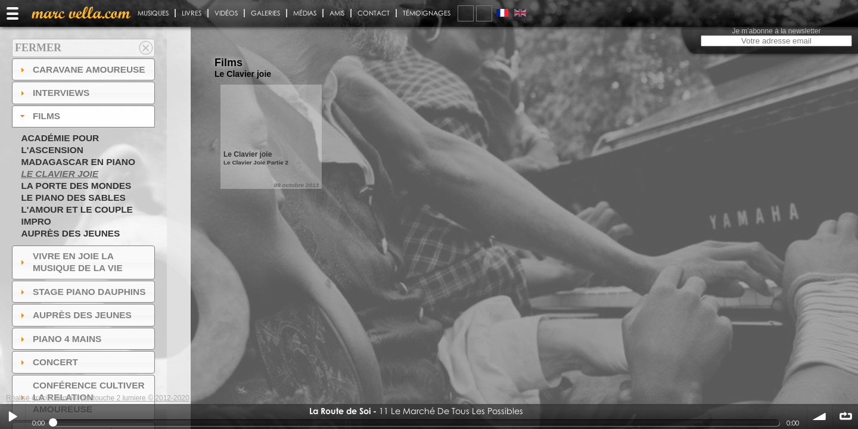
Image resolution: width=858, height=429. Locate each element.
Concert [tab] (47, 362)
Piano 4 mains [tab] (59, 339)
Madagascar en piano (78, 162)
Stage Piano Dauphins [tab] (81, 292)
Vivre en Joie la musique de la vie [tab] (70, 262)
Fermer (38, 48)
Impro (36, 221)
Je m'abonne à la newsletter (776, 31)
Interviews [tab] (53, 93)
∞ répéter (845, 416)
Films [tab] (38, 116)
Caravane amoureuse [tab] (81, 69)
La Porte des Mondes (76, 186)
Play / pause (12, 416)
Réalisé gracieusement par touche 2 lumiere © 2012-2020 (97, 398)
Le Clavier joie (59, 174)
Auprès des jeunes (70, 233)
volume (819, 416)
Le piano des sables (73, 197)
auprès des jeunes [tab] (74, 315)
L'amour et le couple (77, 209)
